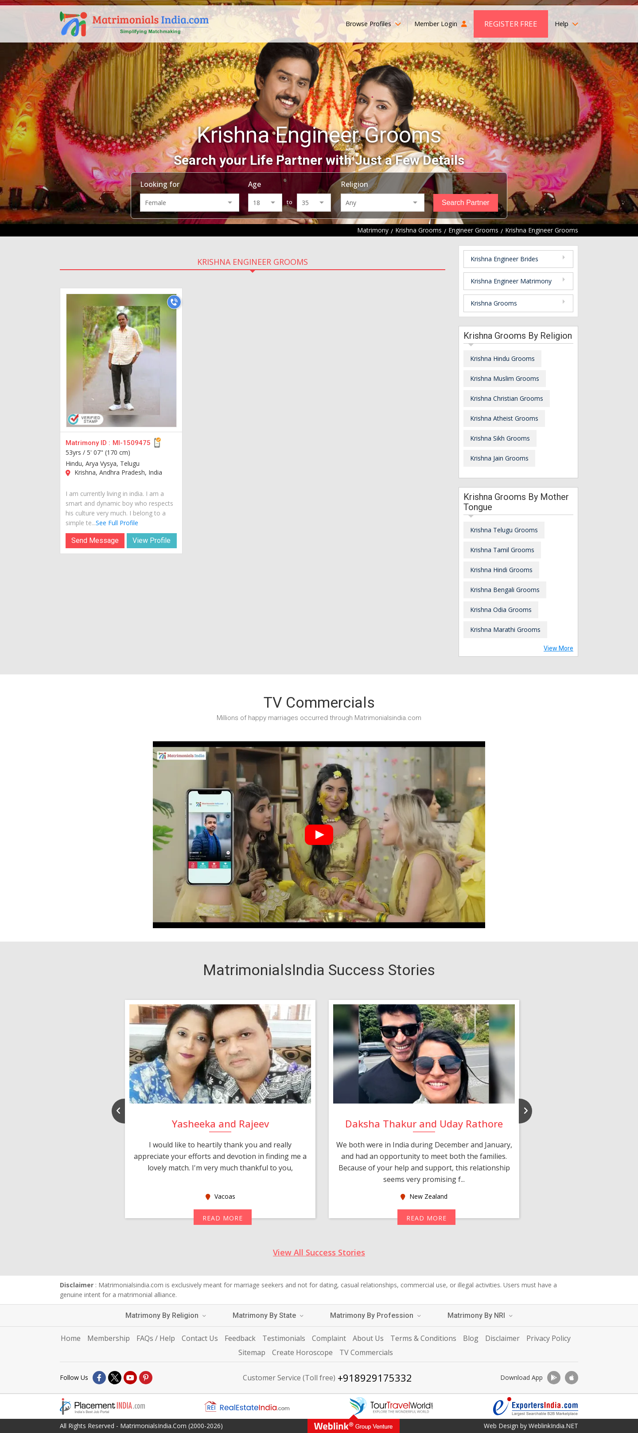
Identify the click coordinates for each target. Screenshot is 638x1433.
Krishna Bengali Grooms (505, 589)
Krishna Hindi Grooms (501, 569)
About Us (368, 1338)
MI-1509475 (132, 443)
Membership (108, 1338)
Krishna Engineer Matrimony (511, 281)
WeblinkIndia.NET (553, 1425)
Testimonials (283, 1338)
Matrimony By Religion (165, 1315)
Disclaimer (502, 1338)
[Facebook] (99, 1377)
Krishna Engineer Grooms (252, 261)
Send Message (95, 540)
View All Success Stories (319, 1252)
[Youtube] (130, 1377)
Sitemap (251, 1352)
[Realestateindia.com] (246, 1406)
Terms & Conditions (423, 1338)
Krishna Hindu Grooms (502, 358)
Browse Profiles (373, 23)
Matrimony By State (268, 1315)
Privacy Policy (548, 1338)
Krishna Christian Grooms (506, 398)
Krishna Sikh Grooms (500, 438)
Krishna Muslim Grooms (504, 378)
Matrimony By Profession (375, 1315)
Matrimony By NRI (480, 1315)
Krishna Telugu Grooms (504, 530)
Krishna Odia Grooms (501, 609)
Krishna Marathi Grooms (505, 629)
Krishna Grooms (494, 303)
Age (254, 184)
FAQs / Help (155, 1338)
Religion (354, 184)
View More (558, 648)
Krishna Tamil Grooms (502, 550)
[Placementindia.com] (102, 1406)
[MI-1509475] (121, 360)
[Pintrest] (145, 1377)
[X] (114, 1377)
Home (71, 1338)
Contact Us (200, 1338)
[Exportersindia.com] (535, 1406)
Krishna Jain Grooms (499, 458)
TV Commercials (366, 1352)
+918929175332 (375, 1377)
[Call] (174, 302)
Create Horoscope (302, 1352)
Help (566, 23)
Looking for (159, 184)
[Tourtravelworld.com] (391, 1406)
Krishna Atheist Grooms (504, 418)
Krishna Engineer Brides (504, 259)
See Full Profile (117, 523)
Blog (470, 1338)
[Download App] (553, 1377)
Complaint (329, 1338)
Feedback (240, 1338)
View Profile (151, 540)
